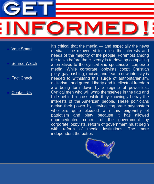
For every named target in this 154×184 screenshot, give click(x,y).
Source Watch (24, 63)
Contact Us (22, 92)
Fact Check (22, 78)
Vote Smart (22, 49)
